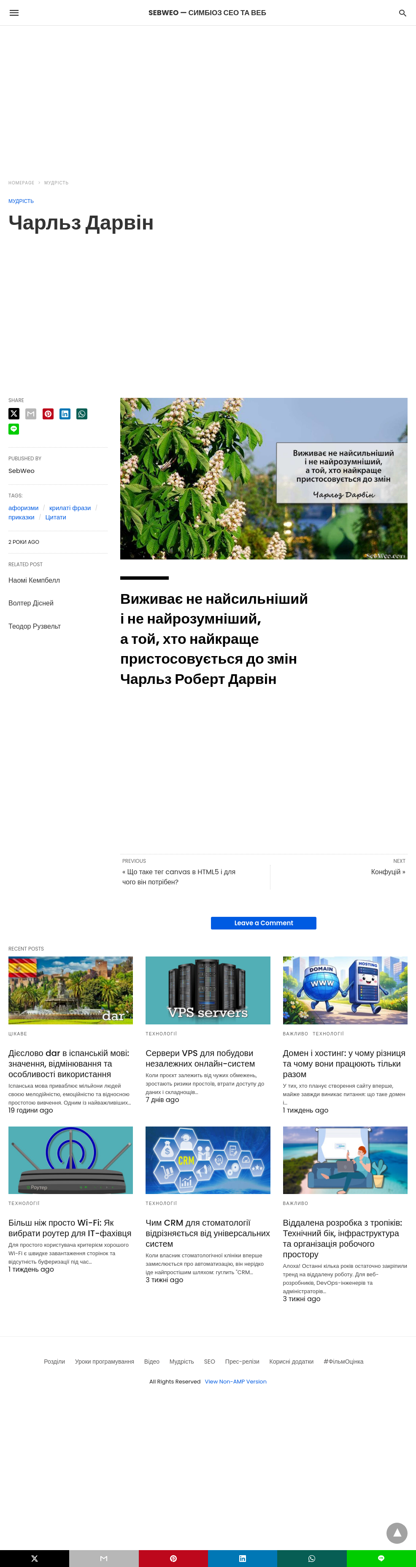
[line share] (13, 429)
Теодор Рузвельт (34, 626)
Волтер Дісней (31, 603)
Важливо (296, 1034)
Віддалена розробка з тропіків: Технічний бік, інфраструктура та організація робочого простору (342, 1238)
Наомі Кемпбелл (34, 580)
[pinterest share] (48, 413)
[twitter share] (13, 413)
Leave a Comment (264, 923)
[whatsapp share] (81, 413)
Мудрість (56, 183)
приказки (21, 517)
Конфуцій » (388, 872)
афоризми (23, 507)
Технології (161, 1034)
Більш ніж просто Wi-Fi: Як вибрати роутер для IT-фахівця (70, 1228)
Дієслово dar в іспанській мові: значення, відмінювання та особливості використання (68, 1063)
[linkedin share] (64, 413)
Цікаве (17, 1034)
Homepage (21, 183)
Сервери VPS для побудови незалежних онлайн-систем (200, 1058)
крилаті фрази (70, 507)
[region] (208, 97)
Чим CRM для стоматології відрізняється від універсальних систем (208, 1233)
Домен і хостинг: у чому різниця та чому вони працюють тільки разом (344, 1063)
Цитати (55, 517)
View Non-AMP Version (236, 1382)
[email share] (30, 413)
